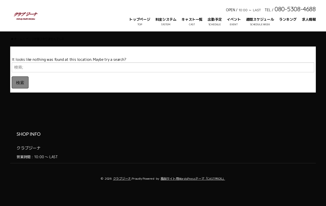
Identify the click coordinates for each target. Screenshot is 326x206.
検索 (20, 92)
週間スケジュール (260, 19)
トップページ (139, 19)
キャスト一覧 (191, 19)
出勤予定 (215, 19)
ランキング (288, 19)
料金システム (165, 19)
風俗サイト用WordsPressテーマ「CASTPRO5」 (193, 188)
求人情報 (309, 19)
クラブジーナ (122, 188)
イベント (234, 19)
